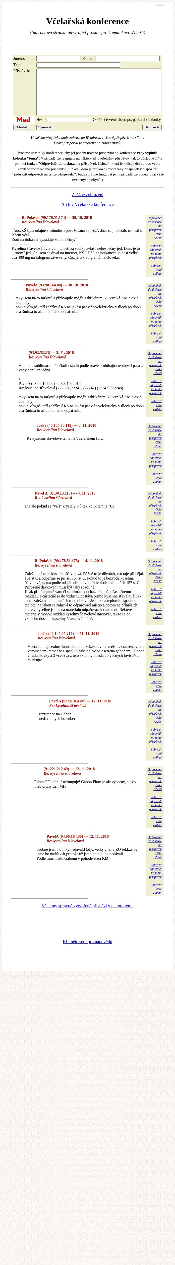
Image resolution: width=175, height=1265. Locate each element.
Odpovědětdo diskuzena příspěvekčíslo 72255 (155, 720)
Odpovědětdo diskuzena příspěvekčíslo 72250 (155, 372)
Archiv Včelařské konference (87, 213)
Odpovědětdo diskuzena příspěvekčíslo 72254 (155, 653)
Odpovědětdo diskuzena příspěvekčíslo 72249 (155, 304)
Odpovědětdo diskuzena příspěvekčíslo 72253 (155, 580)
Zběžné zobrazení (87, 203)
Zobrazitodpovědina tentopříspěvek (155, 260)
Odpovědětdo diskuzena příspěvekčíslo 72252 (155, 512)
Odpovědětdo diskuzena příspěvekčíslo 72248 (155, 237)
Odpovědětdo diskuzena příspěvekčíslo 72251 (155, 445)
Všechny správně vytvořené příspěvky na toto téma (87, 914)
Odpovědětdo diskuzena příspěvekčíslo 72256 (155, 788)
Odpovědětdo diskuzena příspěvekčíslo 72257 (155, 856)
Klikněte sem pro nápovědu (87, 950)
